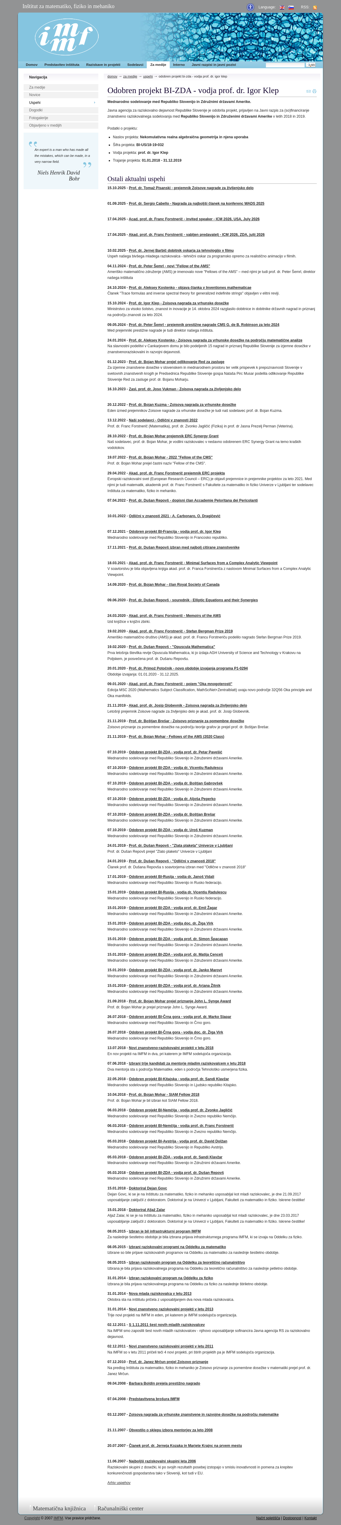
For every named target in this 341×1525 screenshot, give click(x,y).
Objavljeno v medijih (45, 125)
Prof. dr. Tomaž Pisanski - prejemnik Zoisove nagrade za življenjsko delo (191, 188)
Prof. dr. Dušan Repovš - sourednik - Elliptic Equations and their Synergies (193, 600)
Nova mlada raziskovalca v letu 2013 (160, 1294)
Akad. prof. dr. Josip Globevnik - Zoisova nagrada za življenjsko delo (188, 705)
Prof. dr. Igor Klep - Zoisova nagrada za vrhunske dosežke (179, 303)
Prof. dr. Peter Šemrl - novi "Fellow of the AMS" (169, 266)
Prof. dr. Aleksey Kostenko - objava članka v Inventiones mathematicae (190, 288)
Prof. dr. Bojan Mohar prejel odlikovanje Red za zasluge (176, 362)
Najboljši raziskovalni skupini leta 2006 (162, 1461)
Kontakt (310, 1518)
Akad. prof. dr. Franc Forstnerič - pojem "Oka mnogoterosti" (181, 684)
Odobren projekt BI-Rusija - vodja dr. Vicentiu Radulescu (178, 892)
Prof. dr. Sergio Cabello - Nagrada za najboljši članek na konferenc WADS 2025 (196, 203)
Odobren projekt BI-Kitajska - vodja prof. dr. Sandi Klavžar (179, 1079)
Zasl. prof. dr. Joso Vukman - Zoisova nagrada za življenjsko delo (185, 389)
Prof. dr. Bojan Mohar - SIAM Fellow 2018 (164, 1094)
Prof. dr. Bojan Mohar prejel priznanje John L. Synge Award (180, 1001)
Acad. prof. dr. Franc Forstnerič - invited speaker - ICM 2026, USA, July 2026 (194, 219)
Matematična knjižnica (59, 1508)
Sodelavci (135, 64)
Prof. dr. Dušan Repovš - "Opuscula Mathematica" (172, 647)
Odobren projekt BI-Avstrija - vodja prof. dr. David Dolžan (178, 1141)
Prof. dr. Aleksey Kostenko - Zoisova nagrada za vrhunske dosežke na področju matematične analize (215, 340)
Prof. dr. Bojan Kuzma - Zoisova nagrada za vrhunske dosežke (182, 405)
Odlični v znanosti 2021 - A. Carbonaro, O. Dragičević (174, 516)
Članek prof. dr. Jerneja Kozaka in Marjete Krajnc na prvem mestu (185, 1446)
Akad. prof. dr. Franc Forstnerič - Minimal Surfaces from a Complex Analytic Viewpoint (203, 563)
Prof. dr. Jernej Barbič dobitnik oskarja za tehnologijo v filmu (181, 250)
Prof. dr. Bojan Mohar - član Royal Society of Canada (174, 584)
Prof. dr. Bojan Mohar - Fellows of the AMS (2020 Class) (176, 737)
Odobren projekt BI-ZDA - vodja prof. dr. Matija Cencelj (176, 954)
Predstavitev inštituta (62, 64)
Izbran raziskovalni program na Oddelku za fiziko (171, 1278)
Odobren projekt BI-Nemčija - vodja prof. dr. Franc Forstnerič (181, 1126)
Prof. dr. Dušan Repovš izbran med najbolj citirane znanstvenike (184, 547)
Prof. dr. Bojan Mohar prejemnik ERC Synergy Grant (173, 436)
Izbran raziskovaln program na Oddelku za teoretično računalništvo (187, 1262)
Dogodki (36, 110)
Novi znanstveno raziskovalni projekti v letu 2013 (171, 1309)
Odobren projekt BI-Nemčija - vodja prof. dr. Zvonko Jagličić (181, 1110)
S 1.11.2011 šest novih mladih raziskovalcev (167, 1325)
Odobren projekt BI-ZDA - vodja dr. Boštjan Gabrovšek (176, 783)
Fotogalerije (38, 118)
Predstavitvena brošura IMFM (154, 1399)
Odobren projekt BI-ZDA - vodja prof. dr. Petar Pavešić (175, 752)
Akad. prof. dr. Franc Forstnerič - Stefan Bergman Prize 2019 (181, 631)
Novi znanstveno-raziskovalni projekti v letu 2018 (171, 1048)
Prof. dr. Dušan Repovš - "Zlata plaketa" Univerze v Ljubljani (181, 845)
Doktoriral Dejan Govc (148, 1188)
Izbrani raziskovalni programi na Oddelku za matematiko (177, 1247)
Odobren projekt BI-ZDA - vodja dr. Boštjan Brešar (172, 814)
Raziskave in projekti (103, 64)
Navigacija (38, 77)
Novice (34, 95)
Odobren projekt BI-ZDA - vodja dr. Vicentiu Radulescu (176, 768)
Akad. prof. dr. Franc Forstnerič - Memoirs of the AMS (175, 616)
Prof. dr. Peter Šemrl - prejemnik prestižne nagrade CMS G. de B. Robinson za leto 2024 (204, 325)
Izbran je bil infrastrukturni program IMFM (165, 1231)
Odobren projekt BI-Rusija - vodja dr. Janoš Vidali (171, 877)
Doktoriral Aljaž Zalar (147, 1210)
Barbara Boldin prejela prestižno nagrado (164, 1383)
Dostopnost (292, 1518)
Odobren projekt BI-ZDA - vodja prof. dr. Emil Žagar (173, 908)
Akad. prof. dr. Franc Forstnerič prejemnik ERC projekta (177, 473)
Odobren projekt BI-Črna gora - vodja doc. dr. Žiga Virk (176, 1032)
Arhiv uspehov (119, 1483)
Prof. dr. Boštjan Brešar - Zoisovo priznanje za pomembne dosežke (186, 721)
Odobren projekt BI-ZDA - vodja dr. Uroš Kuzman (171, 830)
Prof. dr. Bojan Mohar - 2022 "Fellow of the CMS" (170, 457)
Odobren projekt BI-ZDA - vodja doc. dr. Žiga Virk (171, 923)
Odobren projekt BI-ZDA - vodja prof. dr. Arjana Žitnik (174, 986)
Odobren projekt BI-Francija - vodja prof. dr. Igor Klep (175, 531)
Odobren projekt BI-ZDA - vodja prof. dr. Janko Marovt (175, 970)
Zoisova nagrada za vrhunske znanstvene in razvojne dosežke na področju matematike (204, 1414)
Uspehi (35, 103)
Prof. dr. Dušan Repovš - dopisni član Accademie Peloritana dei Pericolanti (193, 500)
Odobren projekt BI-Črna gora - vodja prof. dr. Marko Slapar (180, 1017)
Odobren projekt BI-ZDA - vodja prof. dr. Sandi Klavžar (175, 1157)
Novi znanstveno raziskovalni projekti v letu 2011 (171, 1346)
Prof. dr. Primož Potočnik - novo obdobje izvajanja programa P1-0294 (188, 668)
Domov (31, 64)
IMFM (67, 37)
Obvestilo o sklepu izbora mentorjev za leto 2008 (170, 1430)
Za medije (158, 64)
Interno (179, 64)
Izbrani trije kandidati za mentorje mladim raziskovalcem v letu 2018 (187, 1063)
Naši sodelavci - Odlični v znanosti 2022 (163, 420)
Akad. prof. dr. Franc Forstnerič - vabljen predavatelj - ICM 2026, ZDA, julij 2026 (197, 235)
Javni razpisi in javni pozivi (214, 64)
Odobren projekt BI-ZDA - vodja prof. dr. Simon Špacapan (178, 939)
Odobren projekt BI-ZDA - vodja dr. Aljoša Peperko (172, 799)
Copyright (32, 1518)
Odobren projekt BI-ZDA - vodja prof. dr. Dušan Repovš (176, 1173)
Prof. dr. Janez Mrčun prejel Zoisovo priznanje (168, 1362)
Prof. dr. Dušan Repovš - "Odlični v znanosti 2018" (172, 861)
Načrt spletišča (268, 1518)
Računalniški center (120, 1508)
